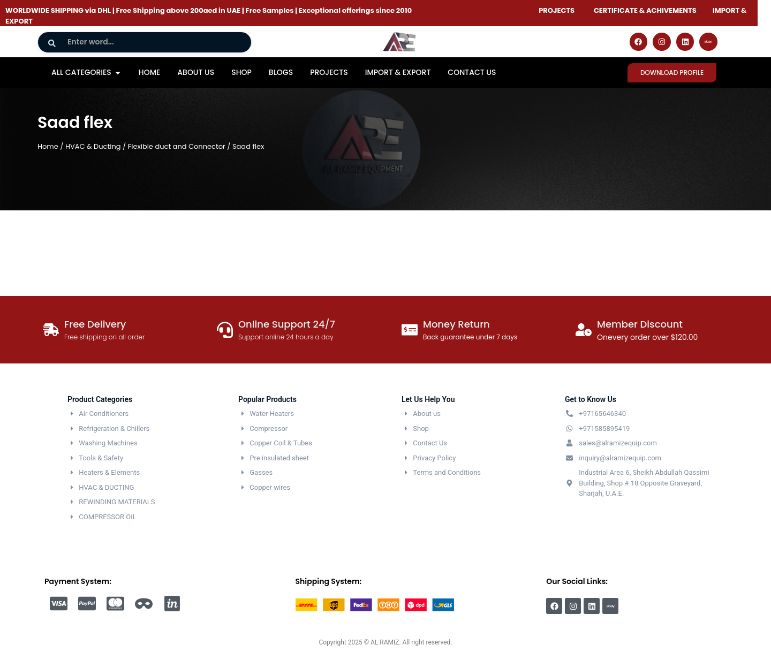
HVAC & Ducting (93, 146)
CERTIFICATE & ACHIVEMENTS (645, 10)
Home (47, 146)
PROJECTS (557, 10)
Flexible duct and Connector (176, 146)
